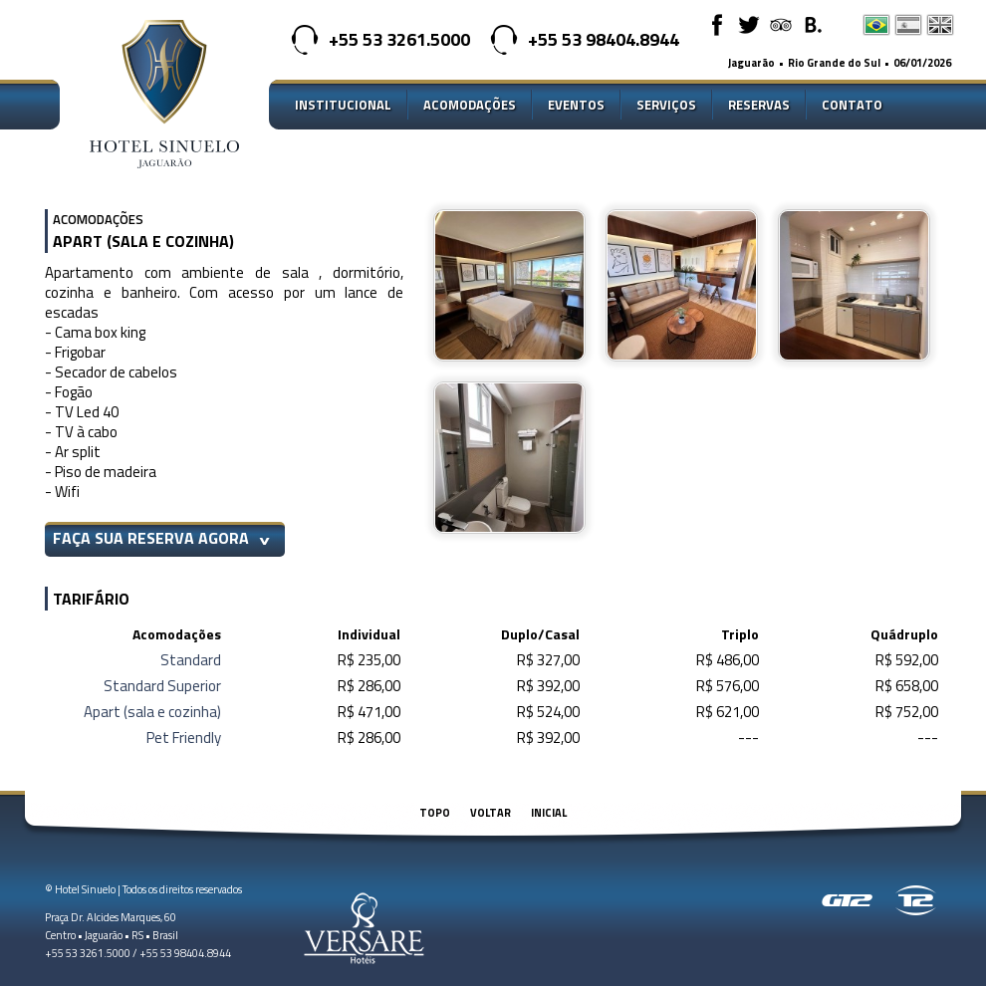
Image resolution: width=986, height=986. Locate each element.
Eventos (576, 105)
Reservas (759, 105)
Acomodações (469, 105)
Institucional (343, 105)
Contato (852, 105)
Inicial (549, 813)
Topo (434, 813)
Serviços (666, 105)
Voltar (490, 813)
